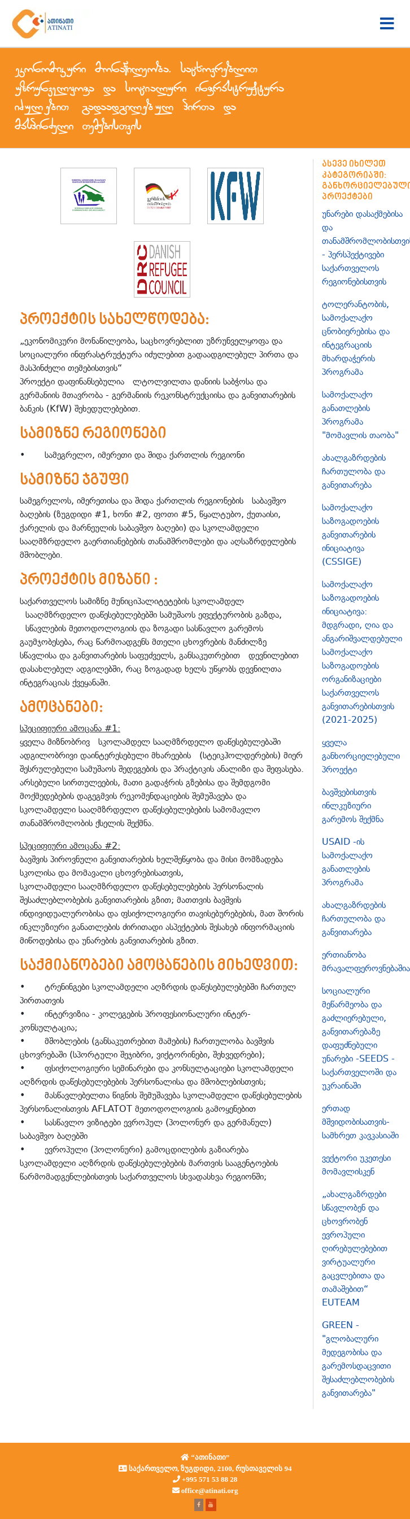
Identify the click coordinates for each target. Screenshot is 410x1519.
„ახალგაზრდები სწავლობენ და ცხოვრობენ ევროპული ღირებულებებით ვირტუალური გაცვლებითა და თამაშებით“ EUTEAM (354, 1248)
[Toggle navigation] (387, 24)
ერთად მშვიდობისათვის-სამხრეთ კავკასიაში (360, 1122)
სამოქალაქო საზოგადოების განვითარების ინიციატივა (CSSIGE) (350, 534)
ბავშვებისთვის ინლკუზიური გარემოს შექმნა (352, 805)
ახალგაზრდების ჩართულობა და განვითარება (354, 471)
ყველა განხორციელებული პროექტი (361, 756)
